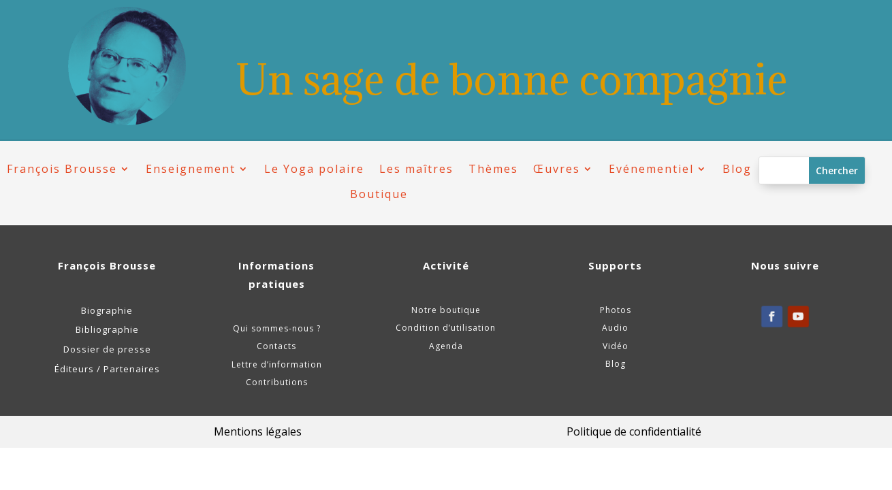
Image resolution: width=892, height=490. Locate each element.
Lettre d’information (277, 364)
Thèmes (493, 169)
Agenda (446, 346)
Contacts (276, 346)
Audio (615, 327)
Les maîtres (416, 169)
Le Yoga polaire (314, 169)
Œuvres (556, 169)
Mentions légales (258, 431)
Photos (615, 310)
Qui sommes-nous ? (277, 328)
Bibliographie (107, 329)
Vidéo (615, 346)
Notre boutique (446, 310)
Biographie (107, 310)
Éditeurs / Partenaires (107, 369)
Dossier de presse (107, 349)
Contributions (277, 382)
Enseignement (191, 169)
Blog (737, 169)
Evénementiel (651, 169)
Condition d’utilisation (446, 327)
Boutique (379, 194)
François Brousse (62, 169)
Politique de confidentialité (634, 431)
